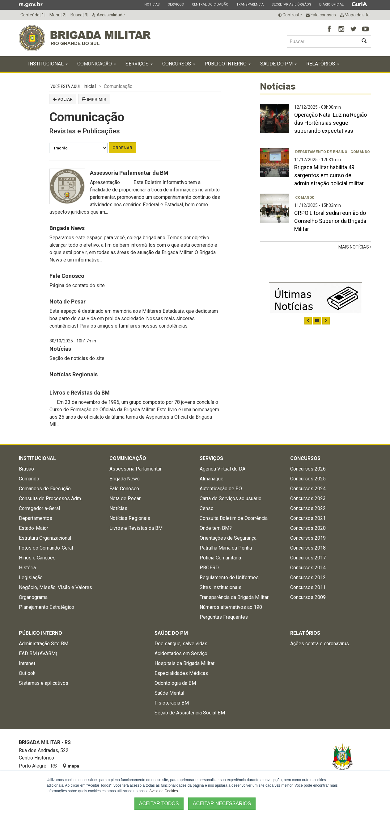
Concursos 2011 (308, 587)
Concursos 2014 (308, 568)
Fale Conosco (66, 276)
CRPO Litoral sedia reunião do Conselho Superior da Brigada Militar (330, 221)
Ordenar (122, 147)
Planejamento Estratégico (46, 607)
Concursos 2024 (308, 489)
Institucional (48, 64)
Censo (207, 508)
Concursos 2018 (308, 548)
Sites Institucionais (220, 587)
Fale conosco (321, 14)
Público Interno (228, 64)
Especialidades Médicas (181, 673)
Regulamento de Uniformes (229, 577)
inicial (89, 86)
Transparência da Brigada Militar (234, 597)
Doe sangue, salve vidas (181, 644)
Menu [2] (57, 14)
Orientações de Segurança (228, 538)
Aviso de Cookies (163, 791)
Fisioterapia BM (172, 703)
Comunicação (96, 64)
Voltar (63, 99)
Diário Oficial (331, 4)
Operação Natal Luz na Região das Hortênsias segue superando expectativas (330, 122)
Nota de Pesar (67, 301)
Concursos (178, 64)
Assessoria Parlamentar (135, 469)
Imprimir (94, 99)
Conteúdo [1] (32, 14)
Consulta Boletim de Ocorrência (234, 518)
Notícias (152, 4)
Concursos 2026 (308, 469)
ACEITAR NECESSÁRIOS (222, 803)
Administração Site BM (43, 644)
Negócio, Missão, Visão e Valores (55, 587)
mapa (70, 766)
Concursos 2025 (308, 479)
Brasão (26, 469)
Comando (360, 152)
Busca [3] (79, 14)
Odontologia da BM (175, 683)
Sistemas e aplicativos (43, 683)
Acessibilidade (108, 14)
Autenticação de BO (221, 489)
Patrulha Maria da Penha (226, 548)
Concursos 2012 (308, 577)
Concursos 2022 (308, 508)
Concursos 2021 (308, 518)
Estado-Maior (33, 528)
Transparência (250, 4)
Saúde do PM (278, 64)
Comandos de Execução (45, 489)
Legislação (31, 577)
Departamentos (35, 518)
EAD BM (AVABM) (38, 653)
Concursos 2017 (308, 558)
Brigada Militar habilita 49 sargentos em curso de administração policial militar (329, 175)
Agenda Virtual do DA (222, 469)
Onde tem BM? (216, 528)
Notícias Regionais (73, 374)
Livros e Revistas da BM (79, 392)
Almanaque (211, 479)
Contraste (290, 14)
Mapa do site (355, 14)
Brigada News (67, 228)
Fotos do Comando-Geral (46, 548)
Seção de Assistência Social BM (190, 713)
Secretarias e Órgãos (291, 4)
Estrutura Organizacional (45, 538)
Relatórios (322, 64)
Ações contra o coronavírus (319, 644)
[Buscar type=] (322, 41)
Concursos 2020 (308, 528)
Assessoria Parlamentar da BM (129, 172)
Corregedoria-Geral (39, 508)
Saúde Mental (169, 693)
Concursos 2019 (308, 538)
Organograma (33, 597)
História (27, 568)
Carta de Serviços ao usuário (230, 498)
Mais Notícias (354, 247)
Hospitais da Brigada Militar (184, 663)
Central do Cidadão (210, 4)
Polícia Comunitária (220, 558)
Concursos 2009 (308, 597)
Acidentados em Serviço (181, 653)
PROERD (209, 568)
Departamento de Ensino (321, 152)
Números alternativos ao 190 (231, 607)
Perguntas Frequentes (224, 617)
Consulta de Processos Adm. (50, 498)
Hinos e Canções (37, 558)
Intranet (27, 663)
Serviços (175, 4)
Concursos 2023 (308, 498)
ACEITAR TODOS (159, 803)
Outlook (27, 673)
